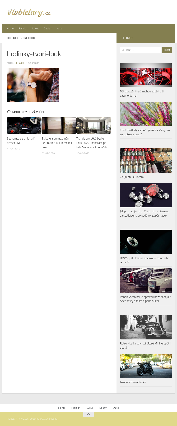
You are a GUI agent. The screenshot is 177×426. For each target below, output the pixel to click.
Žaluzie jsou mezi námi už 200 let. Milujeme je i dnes (57, 143)
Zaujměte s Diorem (132, 177)
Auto (59, 28)
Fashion (22, 28)
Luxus (35, 28)
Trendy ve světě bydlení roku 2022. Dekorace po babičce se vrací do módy (91, 143)
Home (10, 28)
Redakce (20, 63)
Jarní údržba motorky (133, 382)
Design (48, 28)
